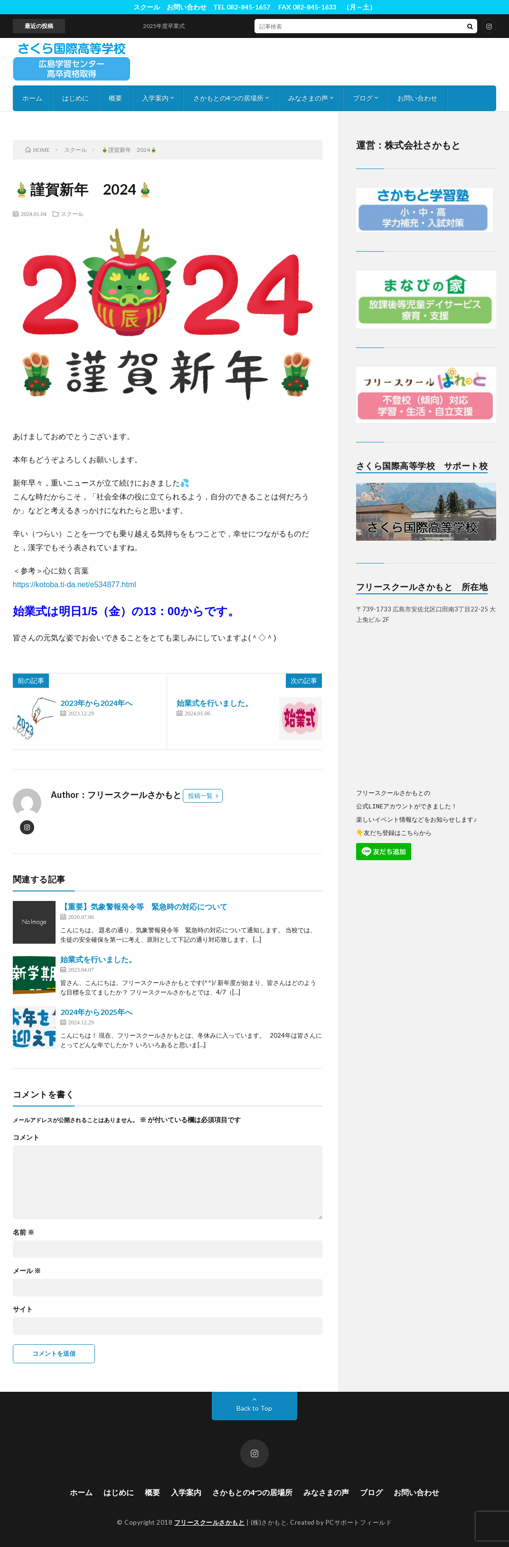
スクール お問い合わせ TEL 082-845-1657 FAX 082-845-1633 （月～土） (254, 7)
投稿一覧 (200, 795)
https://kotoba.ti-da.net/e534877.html (74, 585)
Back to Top (254, 1408)
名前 (23, 1232)
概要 (115, 98)
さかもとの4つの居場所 (228, 98)
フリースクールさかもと (209, 1522)
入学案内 (155, 98)
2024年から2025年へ (96, 1011)
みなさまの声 (308, 98)
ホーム (32, 98)
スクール (72, 213)
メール (27, 1270)
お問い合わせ (417, 98)
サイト (23, 1309)
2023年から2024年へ (96, 702)
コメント (26, 1137)
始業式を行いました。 (215, 702)
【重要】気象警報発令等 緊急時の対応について (143, 906)
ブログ (363, 98)
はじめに (75, 98)
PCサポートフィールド (359, 1522)
